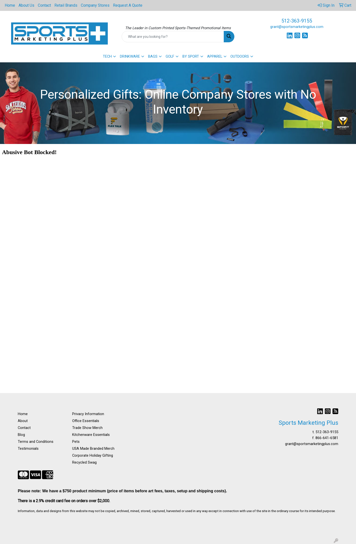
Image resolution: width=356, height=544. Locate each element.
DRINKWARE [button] (130, 56)
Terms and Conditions (35, 441)
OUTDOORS (239, 56)
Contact (44, 5)
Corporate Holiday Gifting (92, 455)
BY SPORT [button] (190, 56)
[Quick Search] (173, 36)
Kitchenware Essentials (91, 434)
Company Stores (95, 5)
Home (10, 5)
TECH (107, 56)
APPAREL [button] (214, 56)
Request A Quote (127, 5)
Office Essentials (85, 421)
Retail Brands (65, 5)
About (23, 421)
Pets (76, 441)
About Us (26, 5)
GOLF (170, 56)
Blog (21, 434)
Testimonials (28, 448)
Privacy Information (88, 414)
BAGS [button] (152, 56)
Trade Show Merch (87, 428)
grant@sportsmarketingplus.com (296, 26)
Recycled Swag (84, 462)
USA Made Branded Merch (93, 448)
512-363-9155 (296, 21)
